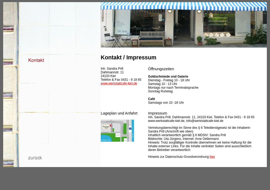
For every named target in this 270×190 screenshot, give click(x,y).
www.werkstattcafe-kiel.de (119, 83)
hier (212, 157)
